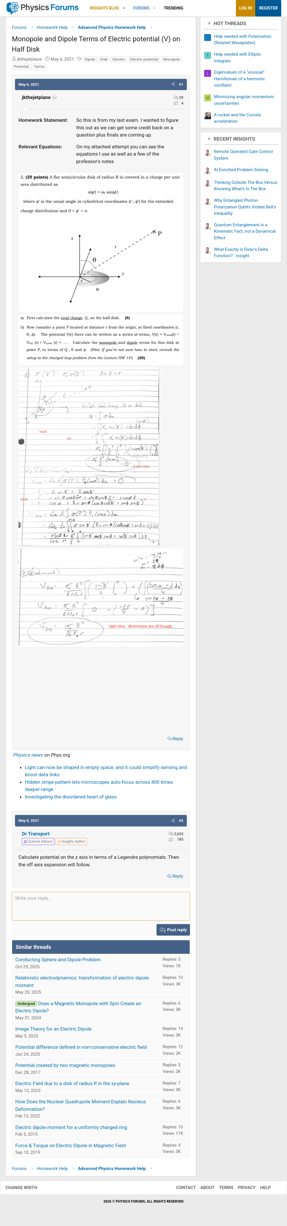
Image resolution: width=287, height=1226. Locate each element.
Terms (39, 69)
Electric (119, 61)
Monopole (171, 61)
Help (259, 1190)
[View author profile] (71, 844)
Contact (180, 1190)
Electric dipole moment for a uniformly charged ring (71, 1129)
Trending (173, 8)
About (202, 1190)
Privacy (241, 1190)
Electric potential (144, 61)
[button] (124, 8)
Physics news (28, 757)
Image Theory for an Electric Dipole (53, 1031)
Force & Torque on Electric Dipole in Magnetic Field (70, 1147)
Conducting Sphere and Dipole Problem (58, 962)
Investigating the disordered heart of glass (71, 799)
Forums (141, 8)
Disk (103, 61)
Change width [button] (27, 1190)
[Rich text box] (101, 908)
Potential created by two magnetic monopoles (65, 1067)
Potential (21, 69)
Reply (178, 740)
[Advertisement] (100, 692)
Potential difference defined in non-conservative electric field (81, 1049)
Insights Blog (104, 8)
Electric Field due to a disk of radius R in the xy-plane (72, 1086)
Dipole (90, 61)
